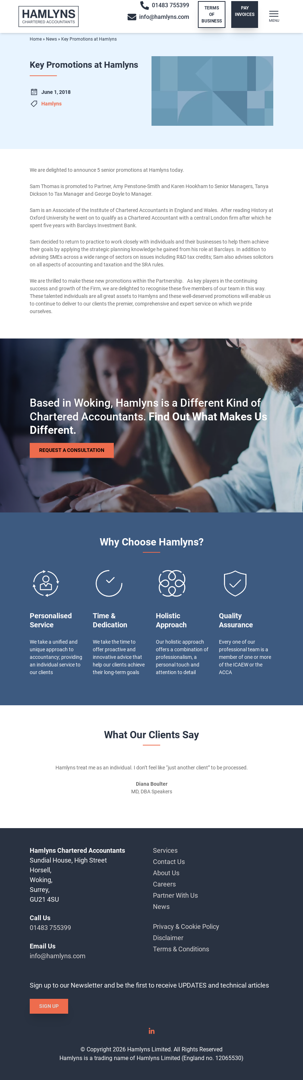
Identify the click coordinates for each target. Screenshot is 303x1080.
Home (36, 39)
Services (165, 850)
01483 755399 (50, 927)
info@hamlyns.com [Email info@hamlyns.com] (158, 17)
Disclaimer (168, 938)
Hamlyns (51, 104)
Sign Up (49, 1006)
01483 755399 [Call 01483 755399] (164, 5)
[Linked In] (151, 1033)
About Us (166, 873)
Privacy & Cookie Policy (186, 926)
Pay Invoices (244, 11)
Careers (164, 884)
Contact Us (169, 861)
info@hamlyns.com (58, 956)
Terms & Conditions (181, 949)
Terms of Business (212, 14)
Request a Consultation (71, 450)
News (51, 39)
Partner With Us (175, 895)
